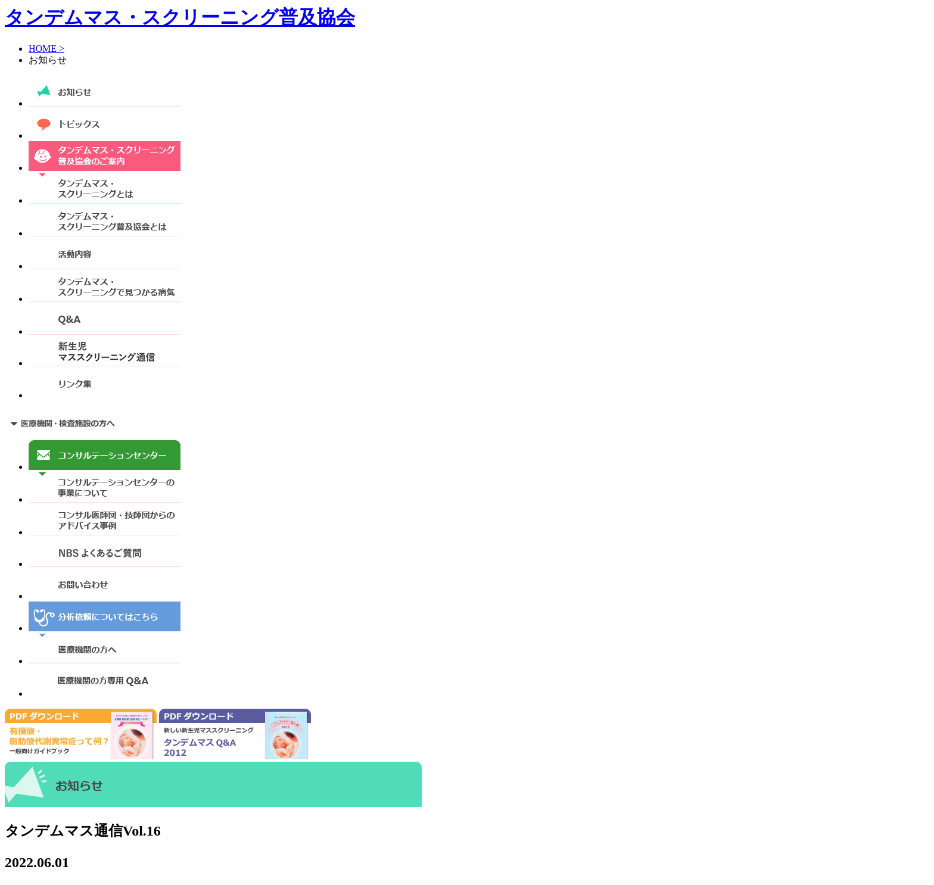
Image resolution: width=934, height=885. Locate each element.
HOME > (46, 48)
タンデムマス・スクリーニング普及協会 (180, 17)
